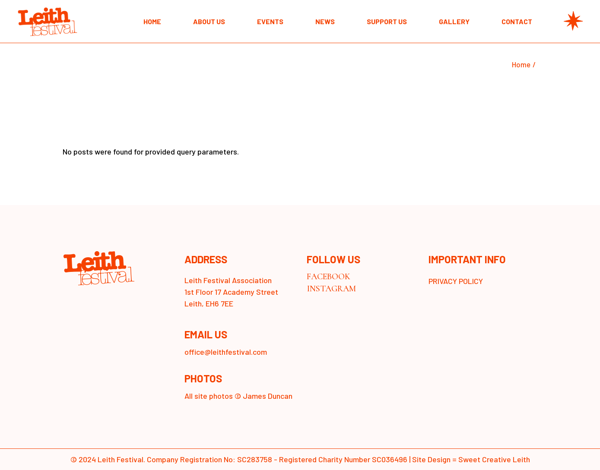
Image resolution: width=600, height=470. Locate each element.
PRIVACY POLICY (456, 281)
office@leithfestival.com (225, 351)
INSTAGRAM (331, 288)
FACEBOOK (328, 276)
